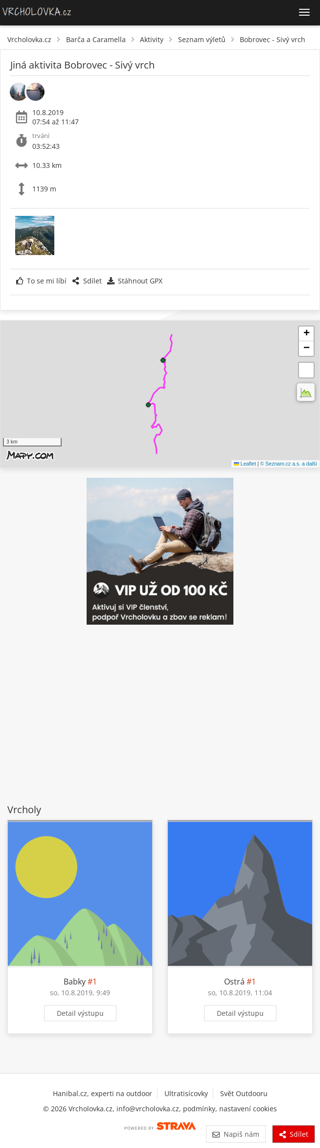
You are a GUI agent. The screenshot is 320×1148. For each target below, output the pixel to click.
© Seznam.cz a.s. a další (288, 464)
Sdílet (86, 280)
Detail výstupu (80, 1013)
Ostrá (234, 981)
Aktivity (151, 39)
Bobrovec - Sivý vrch (272, 39)
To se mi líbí (41, 280)
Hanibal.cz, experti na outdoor (102, 1093)
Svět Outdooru (244, 1093)
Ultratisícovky (186, 1093)
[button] (148, 404)
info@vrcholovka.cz (147, 1108)
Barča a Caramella (96, 39)
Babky (75, 981)
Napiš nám (235, 1134)
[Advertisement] (160, 715)
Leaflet (245, 464)
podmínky (199, 1108)
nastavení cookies (248, 1108)
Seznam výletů (202, 39)
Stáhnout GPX (134, 280)
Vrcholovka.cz (29, 39)
